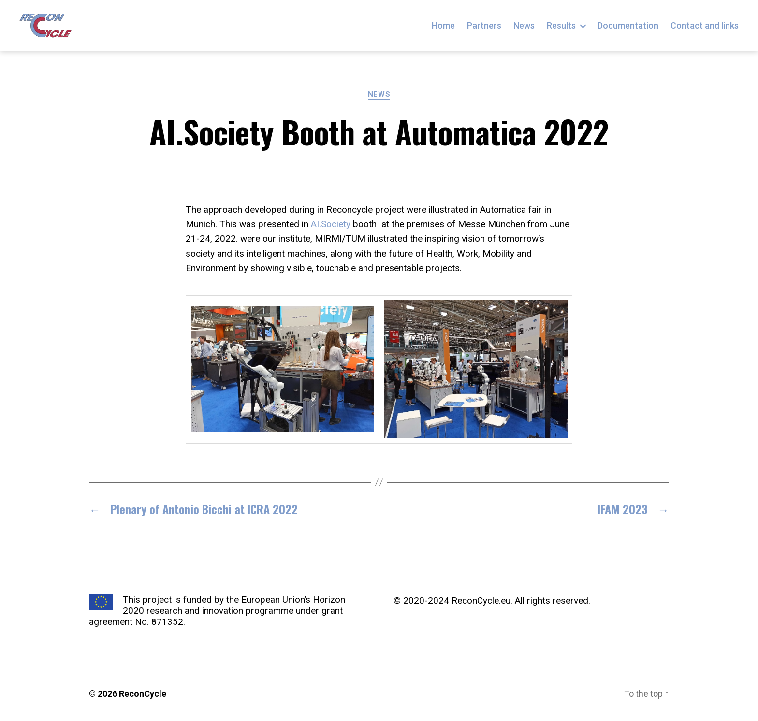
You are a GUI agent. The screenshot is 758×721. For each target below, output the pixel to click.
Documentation (628, 25)
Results (561, 25)
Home (443, 25)
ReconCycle (142, 694)
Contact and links (705, 25)
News (524, 25)
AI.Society (330, 224)
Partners (484, 25)
